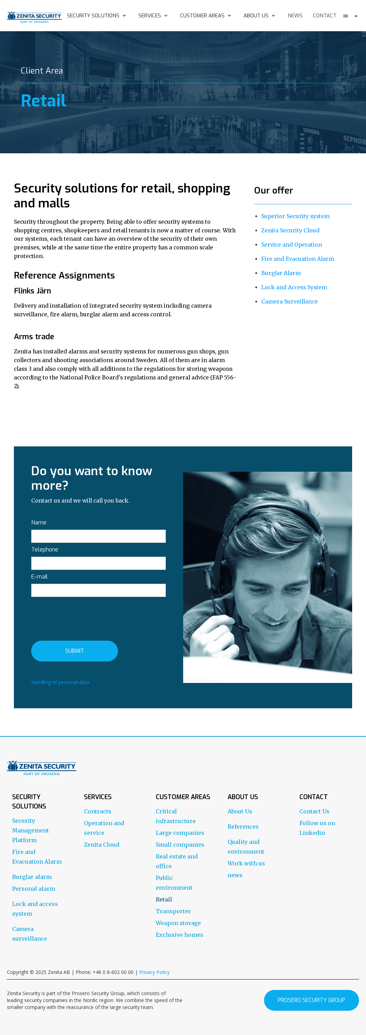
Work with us (246, 863)
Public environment (174, 882)
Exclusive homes (179, 934)
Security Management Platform (30, 830)
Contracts (97, 811)
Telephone (44, 549)
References (243, 826)
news (295, 15)
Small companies (180, 844)
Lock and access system (35, 908)
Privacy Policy (154, 972)
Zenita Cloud (101, 844)
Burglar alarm (32, 876)
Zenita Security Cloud (290, 230)
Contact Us (314, 811)
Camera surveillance (29, 933)
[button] (97, 15)
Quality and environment (246, 846)
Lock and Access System (294, 287)
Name (38, 522)
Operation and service (104, 828)
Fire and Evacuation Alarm (297, 259)
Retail (164, 899)
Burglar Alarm (281, 273)
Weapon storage (178, 922)
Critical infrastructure (176, 816)
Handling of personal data (60, 682)
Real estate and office (177, 861)
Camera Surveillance (289, 301)
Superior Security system (295, 216)
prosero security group (311, 1000)
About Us (240, 811)
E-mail (39, 576)
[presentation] (84, 617)
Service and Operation (291, 244)
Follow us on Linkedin (317, 828)
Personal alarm (33, 888)
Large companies (180, 832)
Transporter (173, 911)
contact (325, 15)
